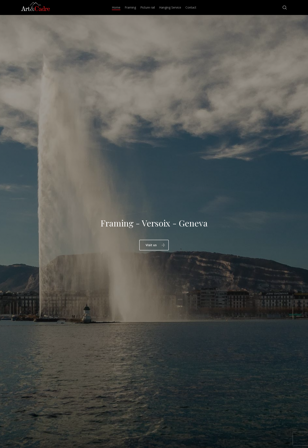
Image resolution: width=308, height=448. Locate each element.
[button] (154, 245)
